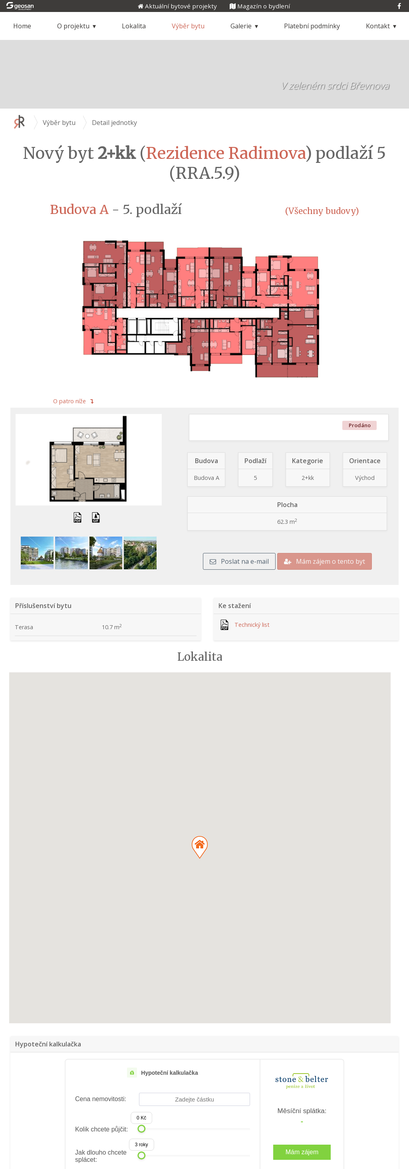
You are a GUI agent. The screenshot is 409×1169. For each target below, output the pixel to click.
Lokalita (134, 26)
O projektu (73, 26)
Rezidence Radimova (225, 153)
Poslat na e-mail (239, 561)
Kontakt (378, 26)
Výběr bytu (188, 26)
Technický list (252, 624)
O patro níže (73, 401)
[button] (200, 847)
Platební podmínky (312, 26)
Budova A (79, 210)
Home (22, 26)
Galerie (241, 26)
